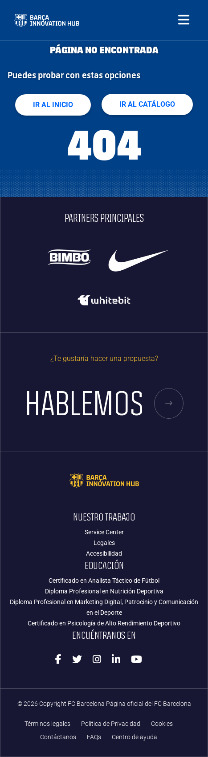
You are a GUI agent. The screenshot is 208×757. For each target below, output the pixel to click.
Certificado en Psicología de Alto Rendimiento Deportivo (104, 623)
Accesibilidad (104, 553)
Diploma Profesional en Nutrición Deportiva (104, 591)
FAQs (94, 737)
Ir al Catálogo (147, 104)
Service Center (104, 532)
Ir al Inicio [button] (53, 104)
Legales (104, 542)
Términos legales (47, 724)
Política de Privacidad (110, 724)
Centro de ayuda (134, 737)
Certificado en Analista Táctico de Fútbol (104, 580)
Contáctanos (58, 737)
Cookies (162, 724)
